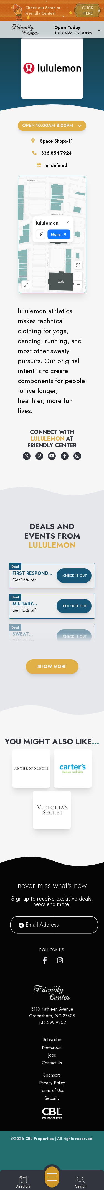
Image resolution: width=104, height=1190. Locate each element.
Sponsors (52, 1075)
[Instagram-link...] (31, 768)
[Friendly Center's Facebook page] (46, 959)
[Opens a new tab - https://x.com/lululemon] (27, 456)
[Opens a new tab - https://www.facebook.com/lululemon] (65, 456)
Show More (52, 666)
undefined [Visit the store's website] (56, 165)
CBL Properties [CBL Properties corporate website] (39, 1138)
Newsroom (52, 1047)
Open (52, 125)
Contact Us (52, 1063)
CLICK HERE (87, 10)
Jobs (52, 1055)
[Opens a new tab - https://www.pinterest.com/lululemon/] (39, 456)
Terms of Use (52, 1090)
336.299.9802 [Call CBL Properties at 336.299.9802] (52, 1022)
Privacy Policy (52, 1083)
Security (52, 1098)
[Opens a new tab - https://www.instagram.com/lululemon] (77, 456)
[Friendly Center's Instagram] (60, 959)
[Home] (27, 29)
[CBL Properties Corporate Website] (52, 1113)
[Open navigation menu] (52, 1177)
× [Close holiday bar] (99, 10)
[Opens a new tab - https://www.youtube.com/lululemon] (52, 456)
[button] (77, 29)
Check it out (75, 575)
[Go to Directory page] (23, 1182)
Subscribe (52, 1039)
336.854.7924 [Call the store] (56, 153)
